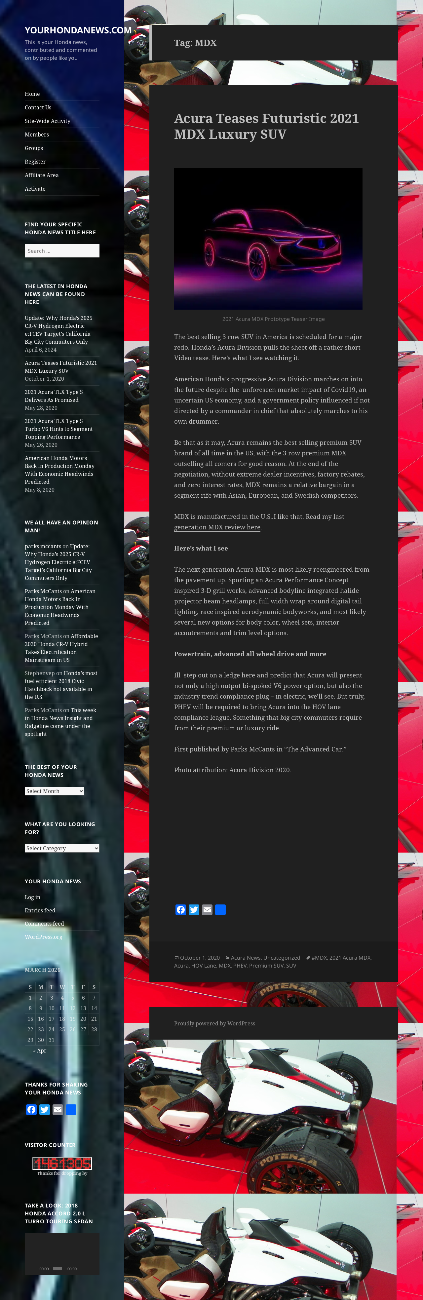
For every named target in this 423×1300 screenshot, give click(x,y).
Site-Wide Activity (47, 121)
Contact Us (38, 107)
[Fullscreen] (92, 1268)
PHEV (240, 965)
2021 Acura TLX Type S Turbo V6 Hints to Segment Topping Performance (59, 428)
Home (32, 93)
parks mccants (43, 546)
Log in (32, 897)
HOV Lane (203, 965)
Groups (34, 148)
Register (35, 161)
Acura (181, 965)
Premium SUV (266, 965)
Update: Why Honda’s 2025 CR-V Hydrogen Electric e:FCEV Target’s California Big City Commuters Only (58, 562)
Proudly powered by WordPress (214, 1023)
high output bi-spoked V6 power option (265, 685)
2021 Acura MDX (349, 957)
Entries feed (40, 910)
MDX (225, 965)
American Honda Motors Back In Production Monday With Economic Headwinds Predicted (60, 607)
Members (37, 134)
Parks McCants (43, 591)
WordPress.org (43, 936)
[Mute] (83, 1268)
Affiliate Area (42, 175)
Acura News (246, 957)
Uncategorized (281, 957)
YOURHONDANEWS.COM (78, 30)
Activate (35, 188)
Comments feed (44, 923)
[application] (62, 1254)
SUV (291, 965)
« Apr (40, 1050)
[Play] (33, 1268)
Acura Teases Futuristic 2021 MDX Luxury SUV (266, 125)
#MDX (319, 957)
